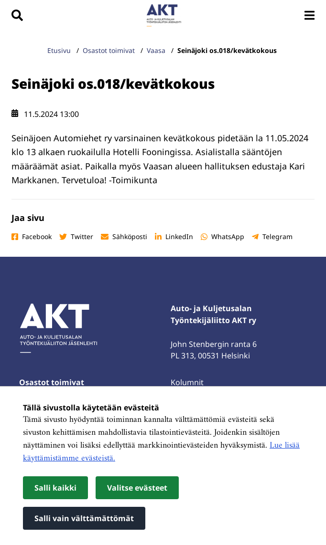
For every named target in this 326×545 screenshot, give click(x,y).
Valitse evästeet (137, 487)
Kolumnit (187, 382)
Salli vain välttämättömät (84, 518)
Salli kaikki (55, 487)
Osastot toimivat (51, 382)
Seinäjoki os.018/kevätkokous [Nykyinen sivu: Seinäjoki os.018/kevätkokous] (228, 50)
